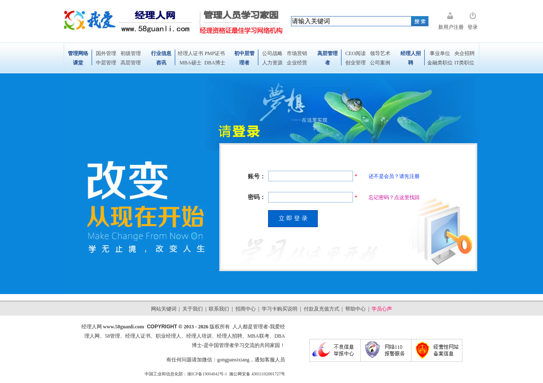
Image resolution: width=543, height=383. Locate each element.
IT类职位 (464, 63)
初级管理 (130, 53)
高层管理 (130, 63)
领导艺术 (380, 53)
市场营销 (297, 53)
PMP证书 (214, 53)
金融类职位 (440, 63)
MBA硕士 (190, 63)
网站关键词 (163, 309)
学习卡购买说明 (279, 309)
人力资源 (272, 63)
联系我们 (219, 309)
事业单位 (440, 53)
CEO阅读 (355, 53)
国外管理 (106, 53)
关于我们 (192, 309)
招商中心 (245, 309)
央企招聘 (464, 53)
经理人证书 (190, 53)
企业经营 (297, 63)
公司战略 (272, 53)
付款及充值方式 (321, 309)
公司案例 (380, 63)
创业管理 (355, 63)
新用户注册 (451, 27)
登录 (472, 27)
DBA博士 (214, 63)
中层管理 (106, 63)
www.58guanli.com (123, 327)
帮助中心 (355, 309)
